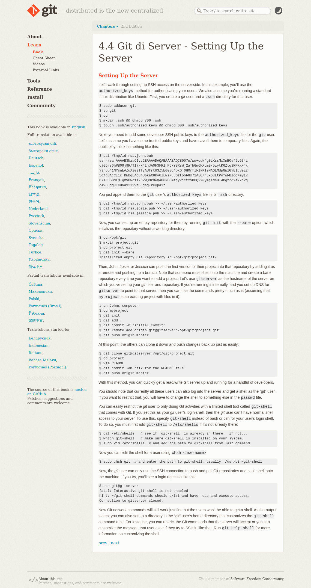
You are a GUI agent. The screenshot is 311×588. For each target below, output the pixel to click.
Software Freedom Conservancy (257, 579)
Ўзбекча (36, 313)
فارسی (34, 172)
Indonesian (39, 346)
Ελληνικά (37, 187)
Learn (34, 45)
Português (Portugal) (47, 367)
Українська (39, 259)
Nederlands (39, 209)
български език (43, 151)
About (34, 36)
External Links (46, 70)
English (78, 127)
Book (38, 52)
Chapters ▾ (107, 26)
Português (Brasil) (45, 306)
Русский (36, 216)
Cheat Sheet (44, 58)
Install (35, 97)
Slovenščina (39, 223)
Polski (34, 299)
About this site (50, 579)
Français (36, 180)
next (115, 543)
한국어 (34, 201)
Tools (33, 81)
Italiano (35, 353)
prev (102, 543)
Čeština (35, 284)
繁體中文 (36, 320)
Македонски (40, 291)
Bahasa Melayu (42, 360)
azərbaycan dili (42, 143)
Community (41, 105)
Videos (39, 64)
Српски (36, 230)
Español (36, 165)
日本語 (34, 194)
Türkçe (35, 252)
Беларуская (40, 338)
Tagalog (36, 245)
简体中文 (36, 267)
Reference (39, 89)
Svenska (36, 238)
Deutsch (36, 158)
